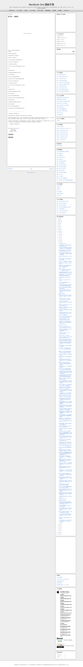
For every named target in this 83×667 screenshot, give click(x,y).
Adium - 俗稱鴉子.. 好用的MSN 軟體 (63, 101)
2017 (59, 223)
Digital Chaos (59, 185)
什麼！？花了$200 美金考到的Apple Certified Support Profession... (65, 317)
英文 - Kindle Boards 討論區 (62, 80)
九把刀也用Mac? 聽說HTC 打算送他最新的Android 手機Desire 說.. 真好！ (65, 481)
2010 (59, 231)
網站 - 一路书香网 (60, 176)
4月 (59, 525)
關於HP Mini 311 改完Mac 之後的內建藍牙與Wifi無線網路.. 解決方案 (65, 340)
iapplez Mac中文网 (60, 107)
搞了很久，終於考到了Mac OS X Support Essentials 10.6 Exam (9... (65, 327)
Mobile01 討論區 (60, 193)
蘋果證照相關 (47, 10)
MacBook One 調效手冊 (41, 4)
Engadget (58, 187)
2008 (59, 533)
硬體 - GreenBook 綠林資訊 (62, 172)
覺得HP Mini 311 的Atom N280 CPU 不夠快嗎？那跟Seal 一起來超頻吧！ (65, 296)
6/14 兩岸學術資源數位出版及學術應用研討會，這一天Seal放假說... (65, 409)
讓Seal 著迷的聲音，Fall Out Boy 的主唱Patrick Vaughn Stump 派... (65, 251)
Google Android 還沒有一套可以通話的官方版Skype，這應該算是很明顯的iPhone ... (65, 406)
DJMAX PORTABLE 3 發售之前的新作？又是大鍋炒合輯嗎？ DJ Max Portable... (65, 437)
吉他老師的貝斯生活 (60, 581)
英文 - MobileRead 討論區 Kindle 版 (63, 84)
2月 (59, 528)
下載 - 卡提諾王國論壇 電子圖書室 (63, 151)
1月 (59, 530)
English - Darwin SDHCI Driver (62, 132)
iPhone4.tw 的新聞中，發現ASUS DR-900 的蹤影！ (65, 506)
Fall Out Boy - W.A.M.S (63, 325)
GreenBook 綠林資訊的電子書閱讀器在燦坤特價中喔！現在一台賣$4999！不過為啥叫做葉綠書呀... (65, 375)
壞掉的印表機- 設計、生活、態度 (62, 584)
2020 (59, 218)
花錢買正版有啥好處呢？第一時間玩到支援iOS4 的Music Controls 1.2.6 (65, 273)
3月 (59, 527)
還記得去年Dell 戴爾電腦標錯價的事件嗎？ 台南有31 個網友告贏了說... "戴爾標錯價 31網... (65, 453)
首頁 (31, 168)
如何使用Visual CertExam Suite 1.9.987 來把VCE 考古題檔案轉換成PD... (65, 360)
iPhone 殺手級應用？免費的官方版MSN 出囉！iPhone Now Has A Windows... (65, 290)
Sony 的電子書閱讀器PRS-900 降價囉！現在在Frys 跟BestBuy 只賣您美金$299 (65, 381)
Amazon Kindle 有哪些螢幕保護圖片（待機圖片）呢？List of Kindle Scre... (65, 515)
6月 (59, 242)
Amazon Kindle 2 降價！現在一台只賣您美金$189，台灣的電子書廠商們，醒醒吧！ (65, 253)
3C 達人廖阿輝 (59, 577)
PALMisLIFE (59, 195)
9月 (59, 237)
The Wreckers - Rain (62, 243)
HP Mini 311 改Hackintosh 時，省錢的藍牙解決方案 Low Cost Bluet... (65, 313)
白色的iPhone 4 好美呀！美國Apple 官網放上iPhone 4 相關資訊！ (65, 387)
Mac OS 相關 (19, 10)
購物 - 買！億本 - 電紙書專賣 (62, 178)
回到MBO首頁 (11, 10)
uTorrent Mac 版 (59, 112)
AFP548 (58, 120)
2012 (59, 228)
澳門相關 (59, 10)
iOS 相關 (25, 10)
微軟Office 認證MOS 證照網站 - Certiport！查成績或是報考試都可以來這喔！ (65, 363)
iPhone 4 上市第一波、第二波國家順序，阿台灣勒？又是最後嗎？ (65, 385)
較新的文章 (10, 168)
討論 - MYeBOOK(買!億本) (61, 161)
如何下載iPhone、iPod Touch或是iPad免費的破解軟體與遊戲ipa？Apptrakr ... (65, 399)
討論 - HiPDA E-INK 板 (61, 157)
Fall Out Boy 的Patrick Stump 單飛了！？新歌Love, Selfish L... (65, 270)
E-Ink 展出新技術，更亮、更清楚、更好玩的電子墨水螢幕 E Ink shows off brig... (65, 509)
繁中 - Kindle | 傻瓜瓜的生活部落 (62, 89)
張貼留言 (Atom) (32, 172)
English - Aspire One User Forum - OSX (64, 128)
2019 (59, 220)
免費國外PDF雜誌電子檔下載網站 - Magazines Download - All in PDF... (65, 450)
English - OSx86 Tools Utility (62, 137)
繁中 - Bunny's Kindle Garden (62, 87)
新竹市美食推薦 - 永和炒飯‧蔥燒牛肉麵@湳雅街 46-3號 (65, 245)
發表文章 (59, 654)
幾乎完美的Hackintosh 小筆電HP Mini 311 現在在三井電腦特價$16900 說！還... (65, 342)
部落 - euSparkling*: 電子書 (61, 164)
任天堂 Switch (66, 10)
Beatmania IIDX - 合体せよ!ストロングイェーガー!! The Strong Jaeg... (65, 445)
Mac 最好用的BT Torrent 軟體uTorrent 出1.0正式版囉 (64, 485)
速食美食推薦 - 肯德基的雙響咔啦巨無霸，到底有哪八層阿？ (65, 266)
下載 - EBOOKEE (60, 155)
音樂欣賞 (15, 131)
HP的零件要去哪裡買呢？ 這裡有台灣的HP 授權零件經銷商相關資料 (65, 285)
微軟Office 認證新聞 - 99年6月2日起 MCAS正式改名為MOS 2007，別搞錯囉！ (65, 490)
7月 (59, 240)
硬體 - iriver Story (60, 174)
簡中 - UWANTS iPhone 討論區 (62, 210)
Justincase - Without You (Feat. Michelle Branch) (64, 333)
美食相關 (54, 10)
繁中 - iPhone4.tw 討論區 (61, 205)
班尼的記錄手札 (59, 582)
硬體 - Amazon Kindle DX (61, 168)
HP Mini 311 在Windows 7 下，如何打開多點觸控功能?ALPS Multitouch (65, 330)
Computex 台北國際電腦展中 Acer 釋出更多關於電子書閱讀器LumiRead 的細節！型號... (65, 433)
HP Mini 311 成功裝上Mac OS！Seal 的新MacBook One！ (65, 305)
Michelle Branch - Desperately (64, 335)
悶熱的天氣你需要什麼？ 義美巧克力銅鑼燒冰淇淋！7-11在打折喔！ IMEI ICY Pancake (65, 460)
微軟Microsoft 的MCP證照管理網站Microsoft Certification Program (65, 352)
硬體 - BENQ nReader (61, 170)
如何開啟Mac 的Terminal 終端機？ (65, 431)
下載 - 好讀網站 (59, 153)
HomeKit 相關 (32, 10)
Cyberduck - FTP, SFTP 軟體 (62, 103)
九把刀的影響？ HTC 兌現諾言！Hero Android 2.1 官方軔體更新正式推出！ (65, 456)
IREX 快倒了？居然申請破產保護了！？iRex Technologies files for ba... (65, 349)
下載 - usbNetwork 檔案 (61, 74)
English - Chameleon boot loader (62, 130)
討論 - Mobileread (60, 159)
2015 (59, 226)
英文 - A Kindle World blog (61, 78)
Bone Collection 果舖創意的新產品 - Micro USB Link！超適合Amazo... (65, 369)
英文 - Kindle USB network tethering (63, 82)
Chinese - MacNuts (60, 126)
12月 (60, 232)
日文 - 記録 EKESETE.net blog (62, 76)
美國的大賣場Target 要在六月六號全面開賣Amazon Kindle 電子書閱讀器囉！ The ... (65, 493)
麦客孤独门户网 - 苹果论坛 (61, 99)
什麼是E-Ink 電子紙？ (62, 498)
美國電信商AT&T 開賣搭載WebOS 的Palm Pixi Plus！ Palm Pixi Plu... (65, 419)
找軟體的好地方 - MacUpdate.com (63, 97)
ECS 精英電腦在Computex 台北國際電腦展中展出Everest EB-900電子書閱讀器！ (65, 402)
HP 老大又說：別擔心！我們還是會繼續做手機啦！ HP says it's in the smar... (65, 463)
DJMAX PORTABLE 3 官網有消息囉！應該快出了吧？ (65, 440)
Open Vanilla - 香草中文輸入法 (62, 110)
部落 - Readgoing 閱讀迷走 (61, 166)
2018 (59, 221)
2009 (59, 532)
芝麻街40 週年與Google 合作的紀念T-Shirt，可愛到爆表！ (65, 426)
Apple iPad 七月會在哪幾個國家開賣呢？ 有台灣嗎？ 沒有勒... (65, 487)
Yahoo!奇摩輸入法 (60, 114)
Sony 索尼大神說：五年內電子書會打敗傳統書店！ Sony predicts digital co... (65, 471)
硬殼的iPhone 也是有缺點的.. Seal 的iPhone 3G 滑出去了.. (65, 308)
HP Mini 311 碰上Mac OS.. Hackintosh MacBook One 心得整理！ (65, 302)
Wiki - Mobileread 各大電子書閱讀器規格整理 (65, 180)
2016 (59, 224)
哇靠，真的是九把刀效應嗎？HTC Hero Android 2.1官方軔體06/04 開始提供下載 (65, 474)
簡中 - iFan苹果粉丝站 (61, 208)
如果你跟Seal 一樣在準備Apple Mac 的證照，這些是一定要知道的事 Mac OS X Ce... (65, 322)
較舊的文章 (51, 168)
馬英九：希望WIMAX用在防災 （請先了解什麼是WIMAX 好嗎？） (65, 512)
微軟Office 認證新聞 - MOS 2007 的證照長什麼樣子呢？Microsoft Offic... (65, 467)
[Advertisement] (65, 62)
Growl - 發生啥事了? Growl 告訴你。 (63, 105)
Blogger (67, 664)
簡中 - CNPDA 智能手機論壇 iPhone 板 (64, 207)
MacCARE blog (59, 145)
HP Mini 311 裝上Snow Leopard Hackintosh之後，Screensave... (65, 299)
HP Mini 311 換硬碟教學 (63, 314)
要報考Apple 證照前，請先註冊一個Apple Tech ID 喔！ (65, 379)
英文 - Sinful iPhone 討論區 (61, 203)
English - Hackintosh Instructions (62, 134)
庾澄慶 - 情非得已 (62, 293)
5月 (59, 524)
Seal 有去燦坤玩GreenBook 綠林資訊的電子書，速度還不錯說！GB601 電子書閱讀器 (65, 372)
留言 (58, 656)
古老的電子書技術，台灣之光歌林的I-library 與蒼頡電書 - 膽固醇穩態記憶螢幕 (65, 415)
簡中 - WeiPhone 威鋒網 (61, 212)
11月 (60, 234)
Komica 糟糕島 (59, 191)
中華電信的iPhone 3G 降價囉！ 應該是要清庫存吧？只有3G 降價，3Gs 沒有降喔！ (65, 412)
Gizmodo (58, 189)
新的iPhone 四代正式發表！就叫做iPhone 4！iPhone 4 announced (65, 396)
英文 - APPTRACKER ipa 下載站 (62, 201)
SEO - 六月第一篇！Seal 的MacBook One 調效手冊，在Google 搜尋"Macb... (65, 521)
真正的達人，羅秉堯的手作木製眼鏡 (65, 261)
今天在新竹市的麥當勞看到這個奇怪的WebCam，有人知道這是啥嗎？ (65, 248)
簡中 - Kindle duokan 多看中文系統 (63, 91)
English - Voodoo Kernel (61, 139)
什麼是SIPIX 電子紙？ (63, 500)
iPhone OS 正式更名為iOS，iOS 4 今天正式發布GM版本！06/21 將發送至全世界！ (65, 390)
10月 (60, 235)
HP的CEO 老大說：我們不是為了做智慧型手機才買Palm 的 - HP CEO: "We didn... (65, 478)
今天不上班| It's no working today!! (63, 579)
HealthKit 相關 (40, 10)
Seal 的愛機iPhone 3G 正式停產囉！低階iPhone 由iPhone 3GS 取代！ (65, 393)
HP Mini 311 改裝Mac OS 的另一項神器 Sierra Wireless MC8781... (65, 337)
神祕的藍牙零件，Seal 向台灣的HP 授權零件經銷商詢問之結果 (65, 275)
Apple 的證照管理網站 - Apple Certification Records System (64, 319)
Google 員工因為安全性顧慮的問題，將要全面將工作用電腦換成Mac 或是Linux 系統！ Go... (65, 502)
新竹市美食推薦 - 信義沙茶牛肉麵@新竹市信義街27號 (65, 424)
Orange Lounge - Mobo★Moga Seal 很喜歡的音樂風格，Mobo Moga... (65, 443)
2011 (59, 229)
